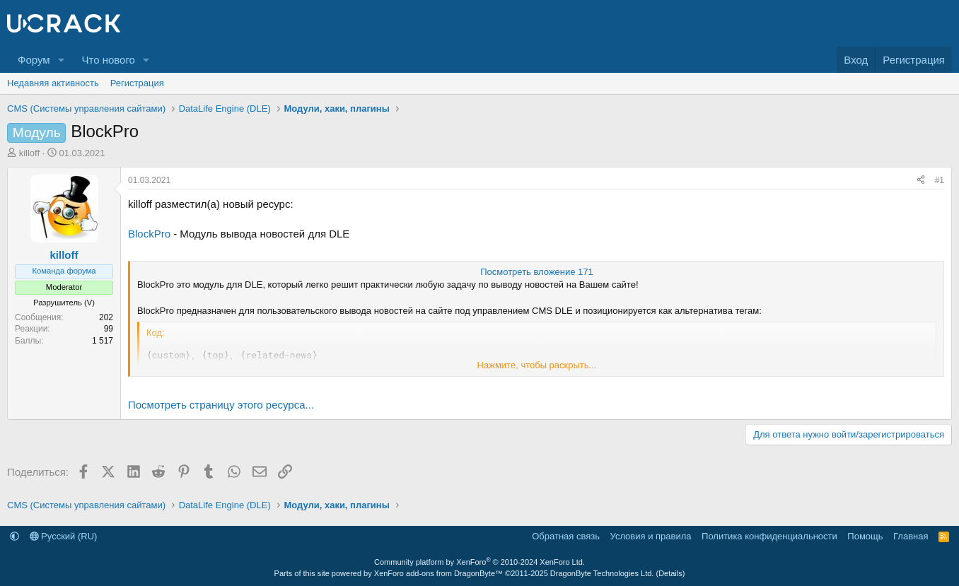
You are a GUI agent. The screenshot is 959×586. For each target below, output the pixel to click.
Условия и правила (651, 536)
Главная (910, 536)
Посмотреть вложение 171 (536, 271)
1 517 (102, 341)
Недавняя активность (53, 83)
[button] (61, 60)
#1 (939, 180)
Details (670, 573)
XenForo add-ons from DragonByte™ (438, 573)
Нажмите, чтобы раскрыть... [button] (537, 365)
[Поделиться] (921, 180)
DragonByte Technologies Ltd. (602, 573)
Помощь (865, 536)
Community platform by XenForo (479, 562)
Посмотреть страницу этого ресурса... (221, 405)
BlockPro (149, 234)
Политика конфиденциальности (769, 536)
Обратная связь (566, 536)
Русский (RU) (64, 536)
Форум (34, 60)
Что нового (107, 60)
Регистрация (137, 83)
